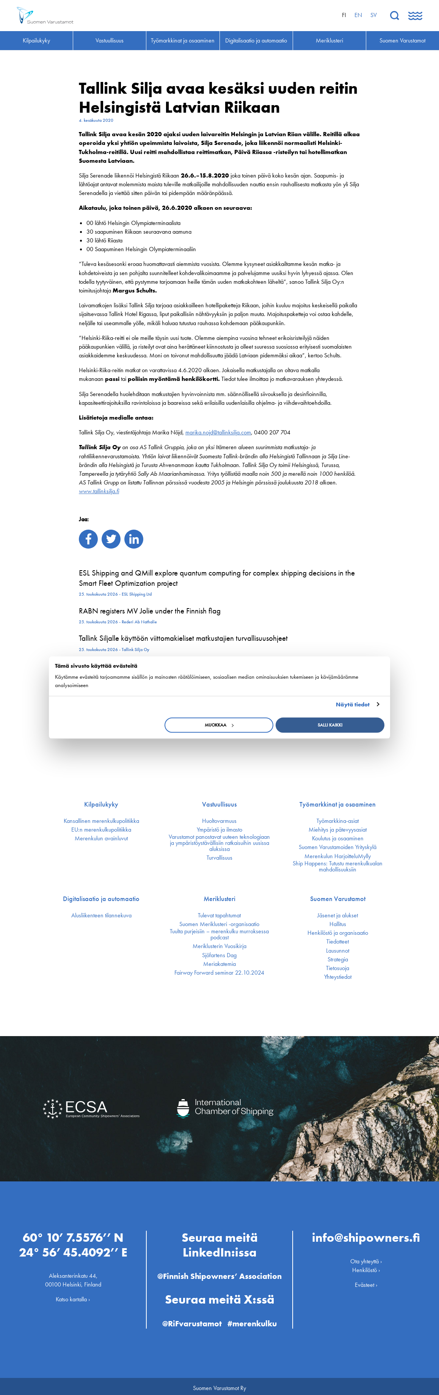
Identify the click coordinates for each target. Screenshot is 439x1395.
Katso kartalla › (73, 1296)
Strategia (338, 959)
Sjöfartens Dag (219, 955)
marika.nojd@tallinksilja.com (218, 432)
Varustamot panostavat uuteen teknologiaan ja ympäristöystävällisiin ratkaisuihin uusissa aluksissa (219, 843)
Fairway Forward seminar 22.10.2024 (219, 973)
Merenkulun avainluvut (101, 838)
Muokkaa (219, 725)
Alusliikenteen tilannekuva (101, 915)
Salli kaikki (330, 725)
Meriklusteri (219, 898)
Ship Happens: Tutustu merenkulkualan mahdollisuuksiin (338, 866)
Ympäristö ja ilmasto (219, 830)
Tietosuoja (337, 968)
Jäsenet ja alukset (337, 915)
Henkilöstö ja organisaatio (337, 933)
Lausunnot (337, 951)
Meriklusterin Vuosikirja (219, 946)
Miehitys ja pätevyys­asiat (338, 830)
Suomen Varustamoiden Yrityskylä (337, 847)
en (358, 15)
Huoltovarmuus (219, 821)
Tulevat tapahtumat (219, 915)
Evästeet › (366, 1281)
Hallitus (337, 924)
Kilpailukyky (101, 804)
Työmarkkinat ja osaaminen (337, 804)
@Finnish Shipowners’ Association (219, 1272)
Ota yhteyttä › (366, 1258)
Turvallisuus (219, 858)
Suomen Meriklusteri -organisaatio (219, 924)
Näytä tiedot (353, 704)
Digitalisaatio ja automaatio (101, 898)
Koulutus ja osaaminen (338, 838)
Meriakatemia (219, 964)
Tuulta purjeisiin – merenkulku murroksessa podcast (219, 934)
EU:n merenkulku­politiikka (101, 830)
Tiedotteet (337, 942)
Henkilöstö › (366, 1267)
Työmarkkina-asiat (338, 821)
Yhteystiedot (337, 977)
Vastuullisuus (219, 804)
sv (373, 15)
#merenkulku (254, 1320)
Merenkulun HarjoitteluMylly (337, 856)
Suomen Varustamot (337, 898)
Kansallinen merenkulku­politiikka (101, 821)
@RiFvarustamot (191, 1320)
